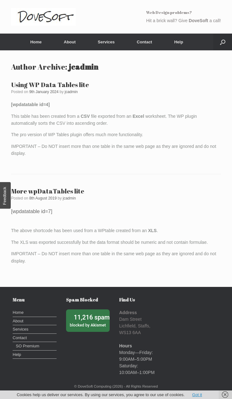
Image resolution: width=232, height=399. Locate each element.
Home (36, 42)
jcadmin (83, 67)
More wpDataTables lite (47, 191)
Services (106, 42)
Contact (144, 42)
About (70, 42)
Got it (197, 394)
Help (178, 42)
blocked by (90, 320)
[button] (222, 42)
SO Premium (27, 346)
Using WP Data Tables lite (50, 84)
